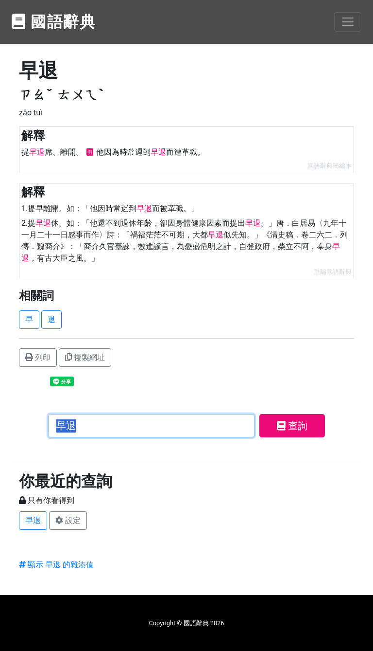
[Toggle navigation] (347, 22)
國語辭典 (54, 22)
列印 (38, 357)
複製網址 (85, 357)
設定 (68, 520)
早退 (33, 520)
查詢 (292, 426)
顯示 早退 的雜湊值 (56, 564)
